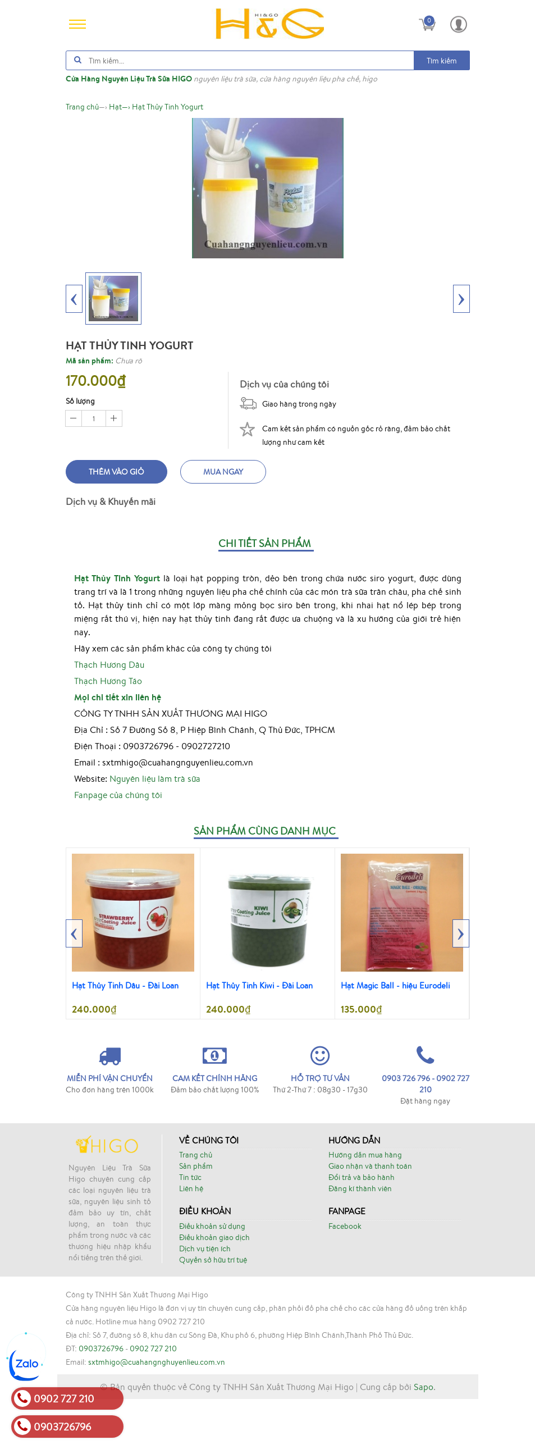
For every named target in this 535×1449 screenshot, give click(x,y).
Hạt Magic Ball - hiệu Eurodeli (395, 985)
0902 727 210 (153, 1398)
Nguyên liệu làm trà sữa (154, 778)
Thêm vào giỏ (116, 472)
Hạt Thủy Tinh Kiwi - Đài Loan (259, 985)
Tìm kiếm (442, 61)
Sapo (423, 1436)
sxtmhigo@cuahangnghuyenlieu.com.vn (156, 1412)
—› (119, 107)
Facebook (345, 1226)
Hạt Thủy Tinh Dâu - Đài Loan (125, 985)
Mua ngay (223, 472)
